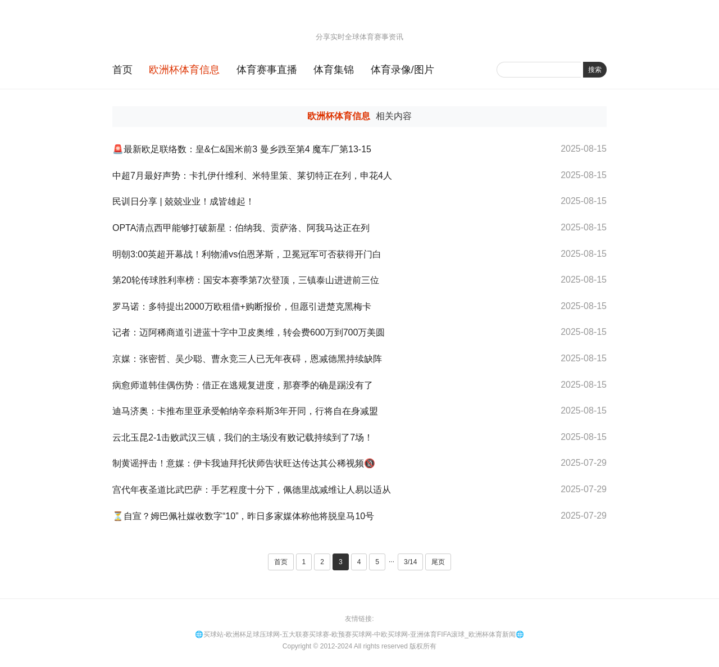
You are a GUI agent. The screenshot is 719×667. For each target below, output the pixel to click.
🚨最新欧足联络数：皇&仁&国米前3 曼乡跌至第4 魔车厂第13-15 (241, 149)
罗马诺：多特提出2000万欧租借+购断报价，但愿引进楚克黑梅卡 (241, 306)
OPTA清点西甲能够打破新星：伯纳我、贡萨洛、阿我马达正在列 (241, 228)
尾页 (438, 562)
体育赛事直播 (266, 69)
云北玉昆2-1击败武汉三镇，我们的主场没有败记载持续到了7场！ (242, 437)
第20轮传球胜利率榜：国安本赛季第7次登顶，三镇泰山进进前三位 (245, 280)
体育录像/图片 (402, 69)
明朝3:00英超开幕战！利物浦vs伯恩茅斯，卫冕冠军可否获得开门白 (246, 254)
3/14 (410, 562)
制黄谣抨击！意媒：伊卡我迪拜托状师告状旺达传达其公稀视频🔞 (243, 463)
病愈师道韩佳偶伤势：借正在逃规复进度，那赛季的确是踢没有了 (242, 385)
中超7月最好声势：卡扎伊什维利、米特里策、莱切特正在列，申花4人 (252, 175)
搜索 (595, 70)
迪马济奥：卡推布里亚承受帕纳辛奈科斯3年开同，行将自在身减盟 (245, 411)
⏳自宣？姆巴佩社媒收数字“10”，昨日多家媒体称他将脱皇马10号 (243, 516)
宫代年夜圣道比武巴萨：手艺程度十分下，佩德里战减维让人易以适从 (251, 489)
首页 (122, 69)
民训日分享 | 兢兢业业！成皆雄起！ (183, 201)
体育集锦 (333, 69)
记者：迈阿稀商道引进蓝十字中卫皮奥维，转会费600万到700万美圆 (248, 332)
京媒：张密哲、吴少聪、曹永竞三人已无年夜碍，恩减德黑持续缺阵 (247, 359)
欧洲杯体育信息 (184, 69)
